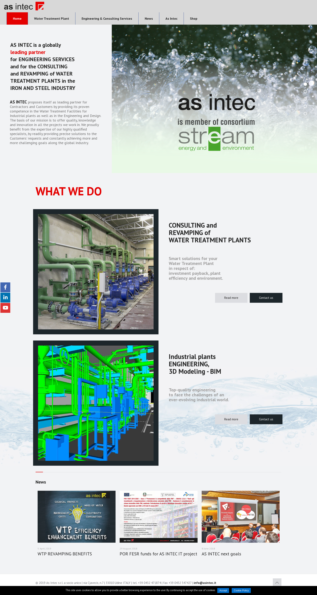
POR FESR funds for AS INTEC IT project (158, 554)
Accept (223, 590)
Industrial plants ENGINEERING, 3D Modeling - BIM (195, 364)
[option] (77, 527)
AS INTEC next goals (221, 554)
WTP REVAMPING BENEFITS (65, 554)
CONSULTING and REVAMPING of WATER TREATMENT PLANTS (210, 232)
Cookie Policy (241, 590)
